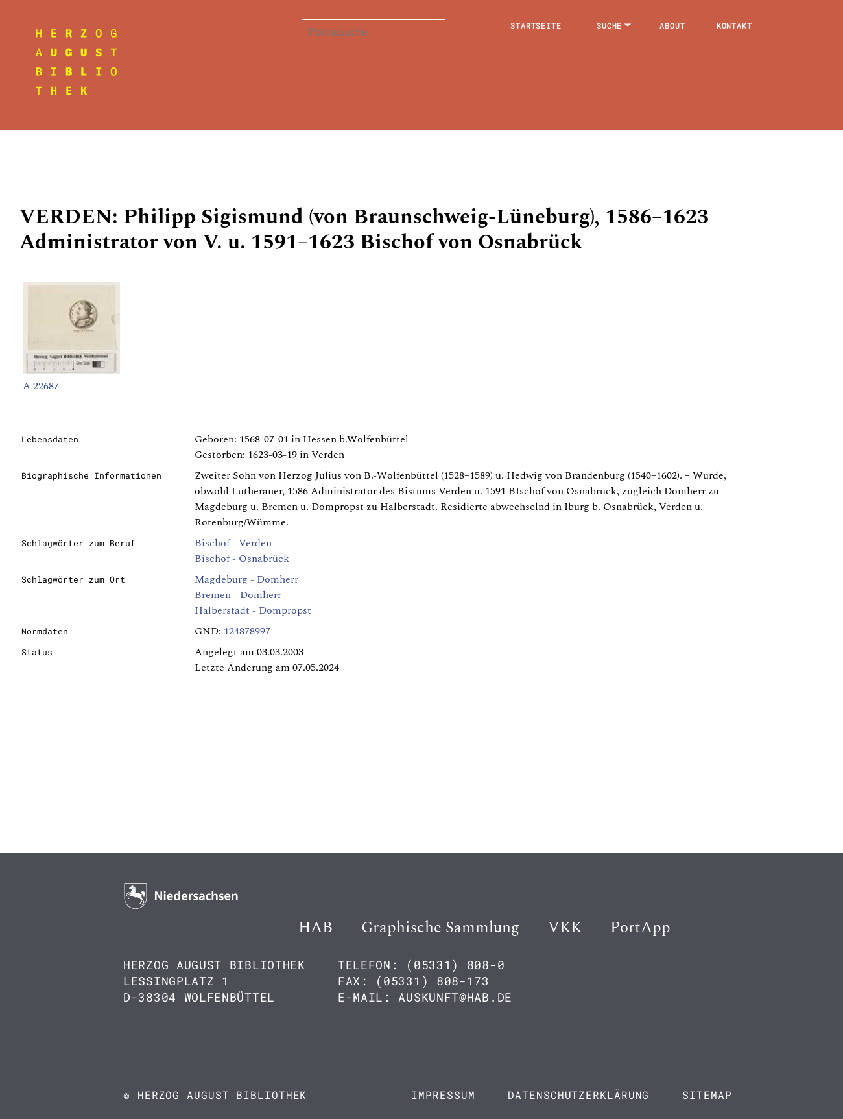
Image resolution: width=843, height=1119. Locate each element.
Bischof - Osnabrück (242, 558)
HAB (315, 927)
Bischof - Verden (233, 543)
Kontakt (734, 25)
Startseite (536, 25)
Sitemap (706, 1094)
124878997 (247, 631)
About (672, 25)
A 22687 (41, 386)
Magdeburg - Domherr (246, 579)
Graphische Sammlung (440, 927)
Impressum (443, 1094)
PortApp (640, 927)
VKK (565, 927)
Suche (610, 25)
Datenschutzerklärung (578, 1094)
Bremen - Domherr (238, 595)
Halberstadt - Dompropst (253, 610)
